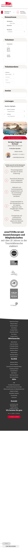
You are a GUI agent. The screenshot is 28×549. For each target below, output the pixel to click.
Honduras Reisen (14, 350)
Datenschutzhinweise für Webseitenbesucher (14, 389)
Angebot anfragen (14, 391)
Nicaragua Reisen (14, 354)
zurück (6, 543)
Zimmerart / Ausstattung (11, 109)
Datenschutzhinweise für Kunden (14, 387)
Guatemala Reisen (14, 348)
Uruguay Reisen (14, 336)
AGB (14, 382)
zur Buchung (11, 546)
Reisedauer (9, 29)
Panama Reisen (14, 356)
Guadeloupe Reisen (14, 368)
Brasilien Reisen (14, 325)
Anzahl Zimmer (8, 55)
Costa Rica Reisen (14, 344)
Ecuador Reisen (14, 330)
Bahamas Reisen (14, 362)
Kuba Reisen (14, 373)
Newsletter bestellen (14, 393)
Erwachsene (9, 44)
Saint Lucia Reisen (14, 377)
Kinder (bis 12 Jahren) (8, 49)
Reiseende (9, 25)
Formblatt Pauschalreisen (14, 385)
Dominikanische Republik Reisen (14, 366)
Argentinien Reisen (14, 321)
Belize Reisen (14, 342)
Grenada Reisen (14, 370)
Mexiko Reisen (14, 352)
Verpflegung (9, 114)
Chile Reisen (14, 328)
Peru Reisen (14, 334)
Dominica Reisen (14, 364)
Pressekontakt (14, 395)
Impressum (14, 397)
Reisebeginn (10, 21)
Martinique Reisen (14, 375)
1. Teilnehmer (7, 72)
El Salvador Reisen (14, 346)
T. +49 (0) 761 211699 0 (14, 416)
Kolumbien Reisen (14, 332)
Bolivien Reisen (14, 323)
